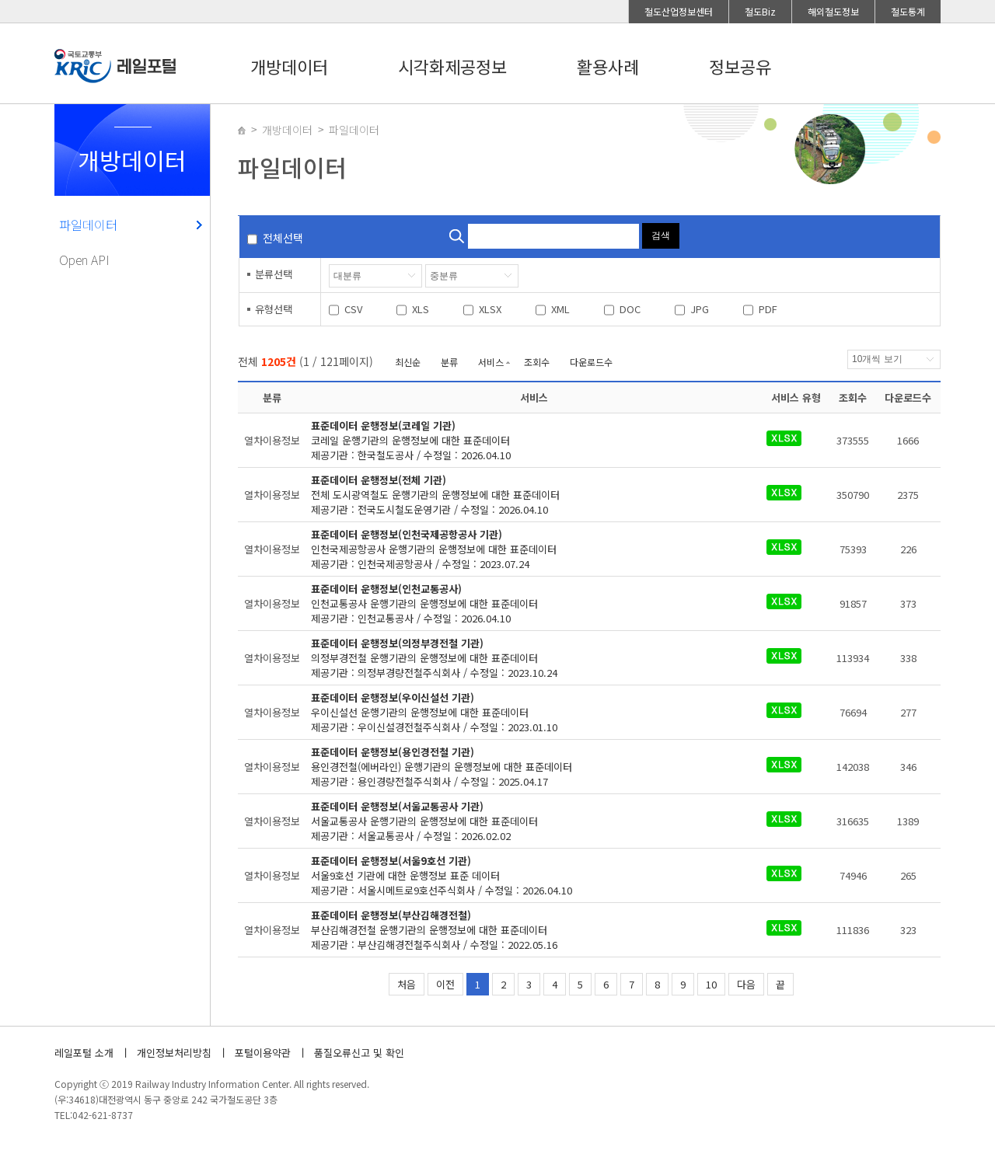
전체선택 (283, 238)
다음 (746, 984)
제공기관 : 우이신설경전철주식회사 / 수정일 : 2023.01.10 (524, 712)
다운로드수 (591, 361)
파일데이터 (88, 224)
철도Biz (760, 11)
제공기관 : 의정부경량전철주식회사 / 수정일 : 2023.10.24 (524, 658)
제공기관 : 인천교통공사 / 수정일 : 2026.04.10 (524, 603)
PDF (768, 309)
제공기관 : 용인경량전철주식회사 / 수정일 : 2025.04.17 (524, 766)
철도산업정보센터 (678, 11)
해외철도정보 (833, 11)
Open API (84, 259)
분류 (449, 361)
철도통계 (908, 11)
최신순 (408, 361)
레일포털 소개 (83, 1052)
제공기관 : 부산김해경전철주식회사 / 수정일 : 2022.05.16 (524, 930)
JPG (699, 309)
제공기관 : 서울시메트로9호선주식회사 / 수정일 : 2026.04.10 (524, 875)
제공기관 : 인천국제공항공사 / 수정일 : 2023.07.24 (524, 549)
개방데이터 (289, 66)
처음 (406, 984)
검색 (660, 235)
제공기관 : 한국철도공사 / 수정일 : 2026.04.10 (524, 440)
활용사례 (608, 66)
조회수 (537, 361)
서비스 (491, 361)
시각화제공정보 (452, 66)
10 (711, 984)
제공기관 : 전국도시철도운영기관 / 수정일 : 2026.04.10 (524, 494)
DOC (630, 309)
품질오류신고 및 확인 (359, 1052)
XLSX (490, 309)
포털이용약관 (263, 1052)
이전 (445, 984)
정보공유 (740, 66)
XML (560, 309)
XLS (420, 309)
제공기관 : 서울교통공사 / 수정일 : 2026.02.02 (524, 821)
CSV (353, 309)
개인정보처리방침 (174, 1052)
